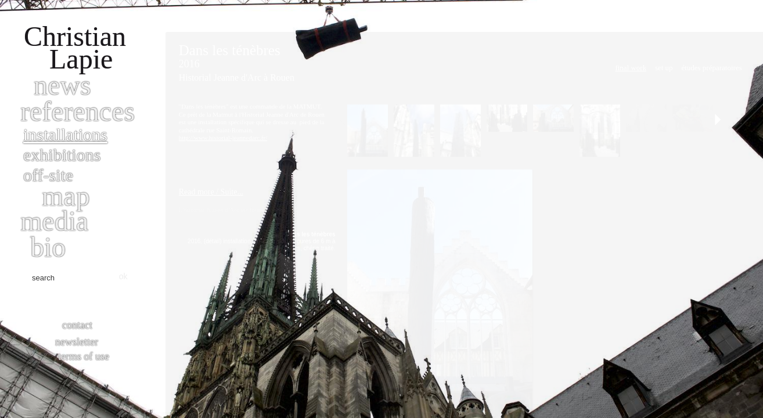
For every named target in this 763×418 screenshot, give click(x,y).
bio (48, 247)
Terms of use (83, 356)
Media (54, 221)
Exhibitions (61, 154)
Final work (630, 67)
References (77, 111)
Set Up (664, 67)
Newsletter (76, 342)
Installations (65, 134)
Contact (77, 325)
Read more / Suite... (211, 192)
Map (66, 196)
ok (123, 276)
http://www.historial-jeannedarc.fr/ (223, 137)
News (62, 85)
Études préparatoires (711, 67)
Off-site (48, 175)
